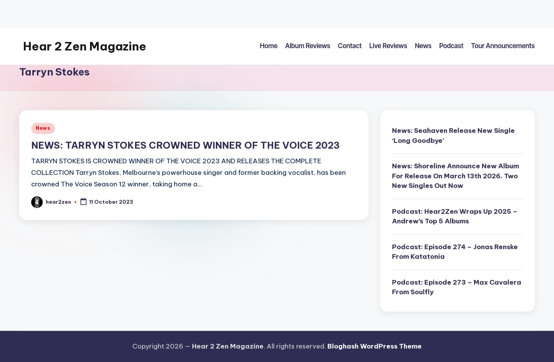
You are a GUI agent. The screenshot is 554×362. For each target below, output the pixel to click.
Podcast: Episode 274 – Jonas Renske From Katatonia (455, 252)
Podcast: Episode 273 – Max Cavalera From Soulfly (456, 287)
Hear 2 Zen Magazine (84, 46)
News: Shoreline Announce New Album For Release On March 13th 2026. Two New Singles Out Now (455, 176)
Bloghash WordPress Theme (374, 346)
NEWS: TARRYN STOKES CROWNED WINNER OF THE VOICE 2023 (185, 145)
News (43, 128)
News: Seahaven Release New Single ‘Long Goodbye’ (453, 135)
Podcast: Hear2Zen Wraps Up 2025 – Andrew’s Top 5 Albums (454, 216)
